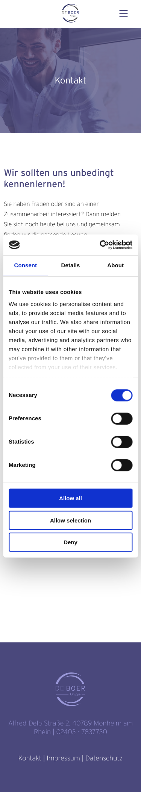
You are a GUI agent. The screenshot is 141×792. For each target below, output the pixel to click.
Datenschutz (104, 758)
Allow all (70, 498)
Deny (70, 542)
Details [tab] (70, 265)
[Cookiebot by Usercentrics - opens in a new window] (100, 245)
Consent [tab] (25, 265)
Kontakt (29, 758)
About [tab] (115, 265)
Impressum (63, 758)
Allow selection (70, 520)
